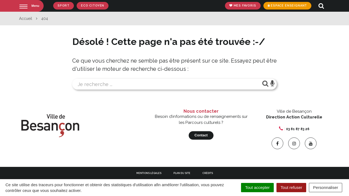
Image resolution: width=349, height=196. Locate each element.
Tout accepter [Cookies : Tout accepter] (257, 187)
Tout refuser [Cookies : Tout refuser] (291, 187)
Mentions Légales (148, 173)
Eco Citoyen (92, 5)
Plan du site (181, 173)
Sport (64, 5)
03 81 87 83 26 (297, 129)
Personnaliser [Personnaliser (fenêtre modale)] (325, 187)
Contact (200, 135)
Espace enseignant (287, 5)
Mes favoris (242, 5)
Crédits (207, 173)
